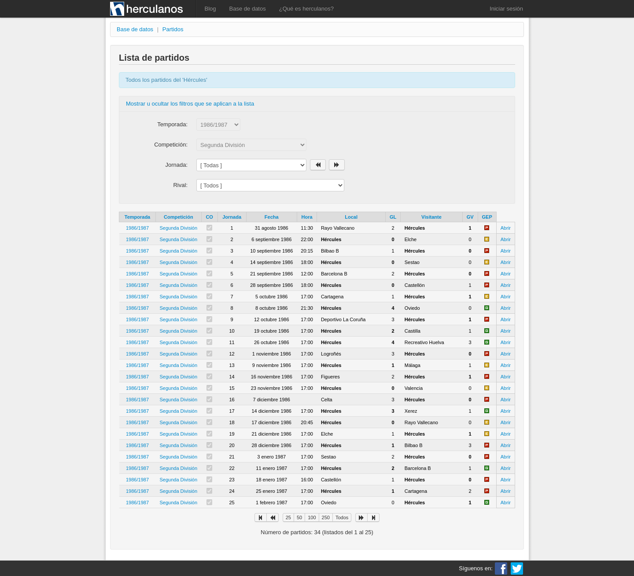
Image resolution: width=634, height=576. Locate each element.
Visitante (431, 217)
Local (351, 217)
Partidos (173, 29)
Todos (341, 517)
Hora (307, 217)
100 (312, 517)
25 (288, 517)
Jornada (231, 217)
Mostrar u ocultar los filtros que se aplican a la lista (190, 103)
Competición (178, 217)
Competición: (171, 144)
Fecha (272, 217)
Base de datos (247, 8)
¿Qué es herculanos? (306, 8)
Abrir (506, 228)
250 (326, 517)
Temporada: (172, 124)
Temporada (137, 217)
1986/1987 (137, 228)
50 (299, 517)
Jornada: (176, 164)
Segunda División (179, 228)
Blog (210, 8)
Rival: (180, 185)
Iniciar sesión (506, 8)
